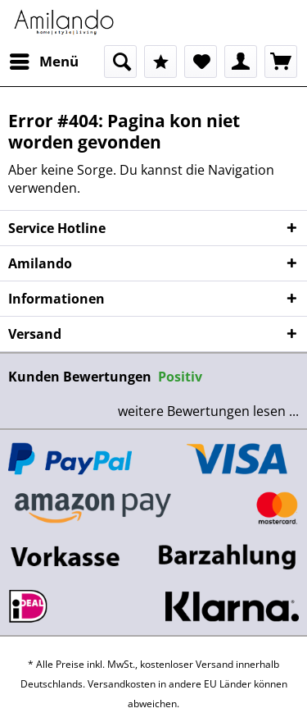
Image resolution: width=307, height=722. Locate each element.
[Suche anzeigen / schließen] (120, 61)
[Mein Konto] (240, 61)
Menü (44, 59)
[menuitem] (43, 61)
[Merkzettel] (200, 61)
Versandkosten (122, 684)
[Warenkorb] (280, 61)
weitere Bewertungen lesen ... (208, 411)
